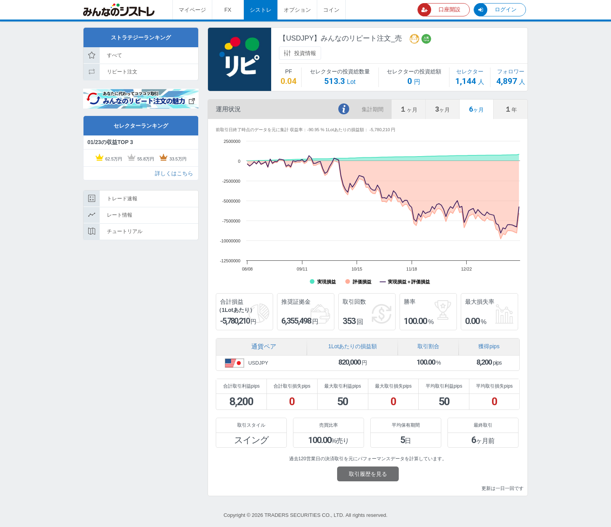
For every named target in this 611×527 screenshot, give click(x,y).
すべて (102, 55)
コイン (331, 10)
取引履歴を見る (368, 474)
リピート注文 (110, 72)
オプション (297, 10)
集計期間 (373, 109)
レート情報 (107, 215)
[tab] (409, 109)
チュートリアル (112, 231)
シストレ (261, 10)
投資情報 (300, 53)
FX (227, 10)
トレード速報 (110, 199)
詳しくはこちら (174, 173)
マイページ (192, 10)
